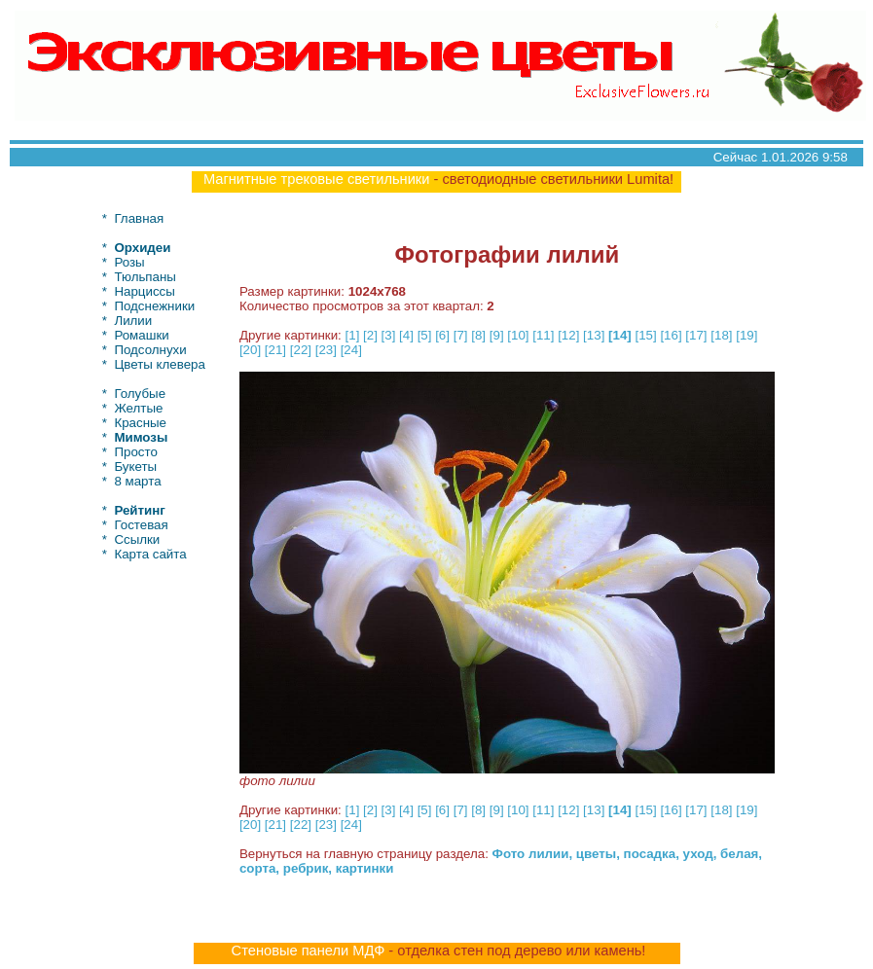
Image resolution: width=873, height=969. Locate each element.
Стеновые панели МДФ (308, 950)
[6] (442, 335)
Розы (129, 262)
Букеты (135, 466)
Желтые (138, 408)
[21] (275, 349)
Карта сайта (150, 554)
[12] (568, 335)
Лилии (133, 320)
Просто (135, 452)
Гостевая (140, 525)
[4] (406, 335)
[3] (389, 335)
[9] (497, 335)
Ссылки (137, 539)
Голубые (139, 393)
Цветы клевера (159, 364)
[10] (517, 335)
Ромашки (141, 335)
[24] (351, 349)
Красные (140, 422)
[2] (370, 335)
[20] (250, 349)
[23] (326, 349)
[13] (593, 335)
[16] (670, 335)
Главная (139, 218)
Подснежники (154, 306)
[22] (300, 349)
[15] (645, 335)
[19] (746, 335)
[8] (478, 335)
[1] (353, 335)
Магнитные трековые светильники (316, 179)
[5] (425, 335)
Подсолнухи (150, 349)
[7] (461, 335)
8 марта (137, 481)
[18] (721, 335)
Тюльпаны (145, 276)
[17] (696, 335)
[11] (543, 335)
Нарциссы (144, 291)
